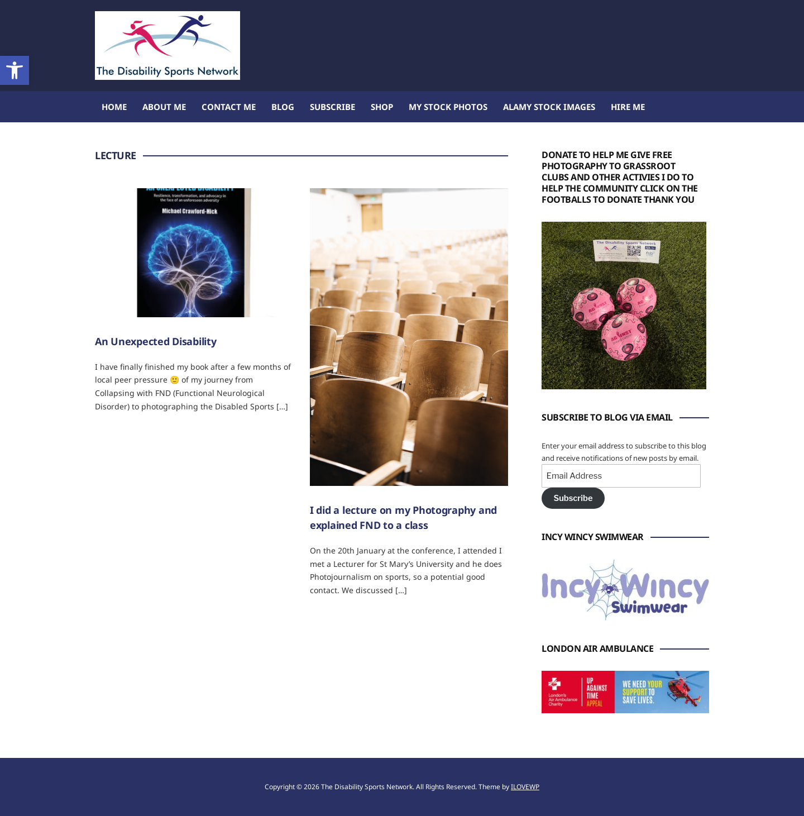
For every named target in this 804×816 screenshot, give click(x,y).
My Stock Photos (448, 106)
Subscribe (332, 106)
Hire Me (628, 106)
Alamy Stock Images (549, 106)
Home (114, 106)
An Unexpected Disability (156, 341)
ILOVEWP (525, 786)
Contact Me (229, 106)
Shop (382, 106)
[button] (14, 70)
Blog (282, 106)
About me (164, 106)
